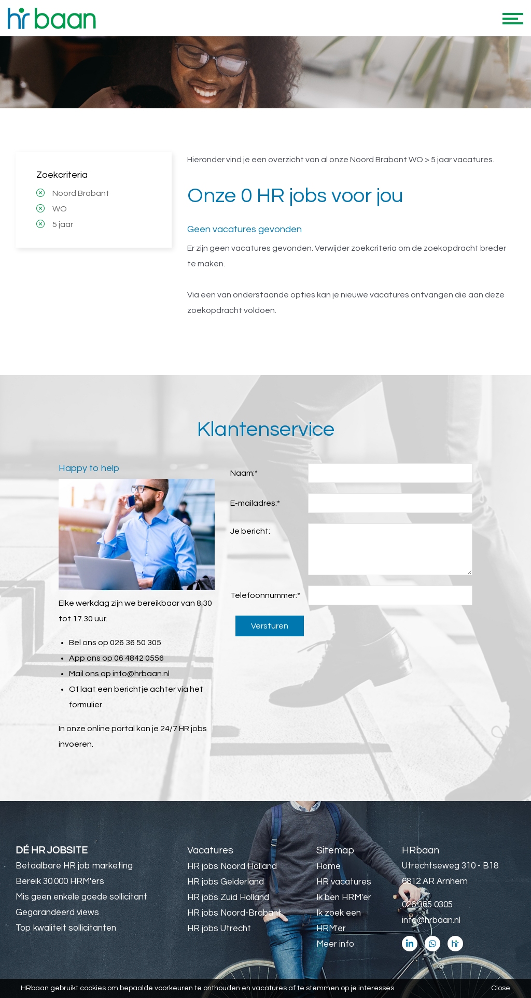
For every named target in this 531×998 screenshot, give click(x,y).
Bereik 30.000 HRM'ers (60, 881)
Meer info (335, 944)
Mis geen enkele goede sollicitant (81, 897)
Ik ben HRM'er (343, 897)
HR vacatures (343, 882)
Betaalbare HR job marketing (74, 866)
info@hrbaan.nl (141, 673)
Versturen (269, 626)
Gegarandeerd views (57, 912)
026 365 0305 (427, 904)
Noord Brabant (80, 193)
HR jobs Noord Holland (232, 866)
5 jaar (62, 224)
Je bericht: (250, 531)
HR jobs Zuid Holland (228, 897)
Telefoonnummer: (265, 595)
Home (328, 866)
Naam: (244, 473)
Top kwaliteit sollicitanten (66, 928)
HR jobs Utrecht (219, 928)
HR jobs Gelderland (225, 882)
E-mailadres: (255, 503)
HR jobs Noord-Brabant (234, 913)
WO (59, 209)
